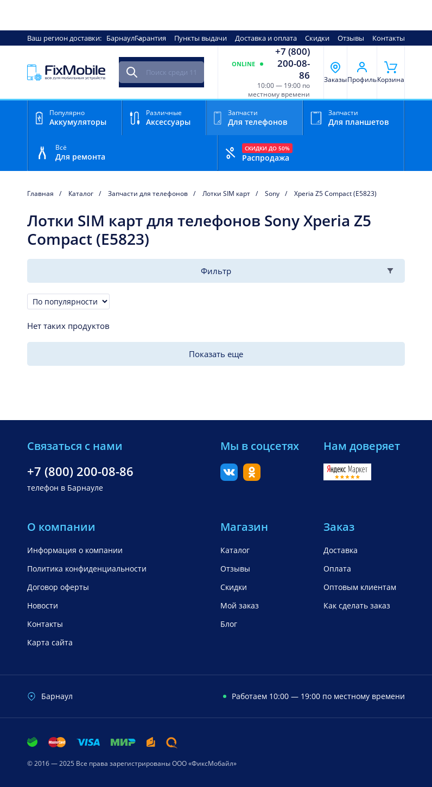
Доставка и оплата (266, 38)
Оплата (337, 568)
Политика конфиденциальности (87, 568)
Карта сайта (50, 642)
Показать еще (216, 353)
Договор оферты (58, 587)
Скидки (317, 38)
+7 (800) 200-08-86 (292, 63)
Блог (228, 624)
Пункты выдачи (200, 38)
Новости (42, 605)
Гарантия (150, 38)
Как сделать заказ (356, 605)
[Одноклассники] (252, 477)
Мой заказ (239, 605)
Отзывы (351, 38)
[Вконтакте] (229, 477)
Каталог (235, 550)
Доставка (340, 550)
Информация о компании (75, 550)
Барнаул (120, 38)
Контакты (388, 38)
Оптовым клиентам (359, 587)
